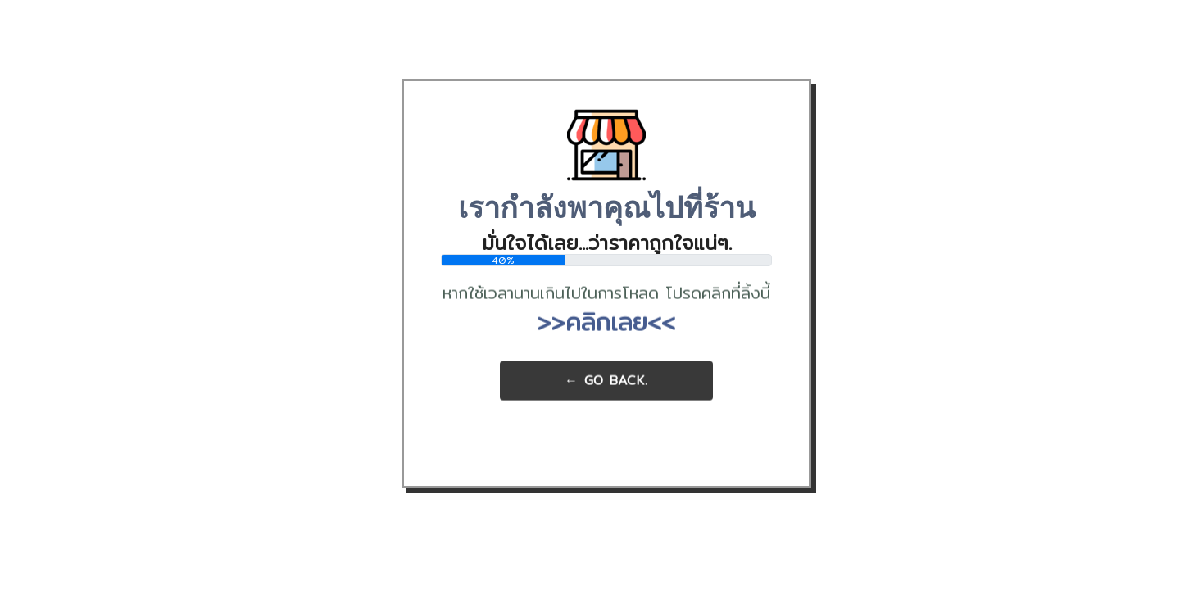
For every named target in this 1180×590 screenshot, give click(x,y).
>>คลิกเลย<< (606, 322)
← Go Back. (606, 380)
